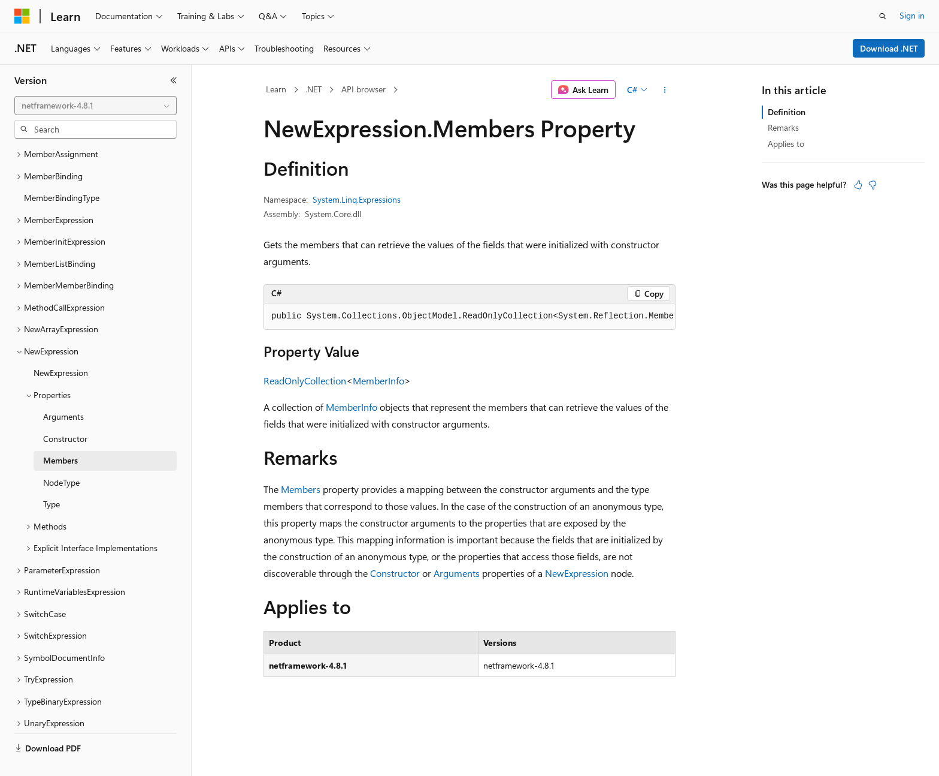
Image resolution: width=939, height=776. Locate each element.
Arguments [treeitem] (63, 388)
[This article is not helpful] (872, 185)
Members (300, 489)
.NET (313, 89)
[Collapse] (173, 80)
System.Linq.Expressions (357, 199)
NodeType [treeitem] (61, 454)
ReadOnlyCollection (304, 380)
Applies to (786, 143)
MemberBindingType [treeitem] (61, 169)
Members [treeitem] (60, 432)
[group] (469, 316)
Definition (786, 112)
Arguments (457, 573)
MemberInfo (378, 380)
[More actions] (665, 90)
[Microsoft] (22, 16)
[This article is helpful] (858, 185)
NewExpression (576, 573)
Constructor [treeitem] (65, 410)
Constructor (395, 573)
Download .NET (889, 48)
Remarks (783, 127)
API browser (363, 89)
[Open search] (883, 16)
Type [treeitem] (51, 476)
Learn (276, 89)
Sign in (912, 15)
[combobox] (95, 105)
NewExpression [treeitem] (61, 344)
